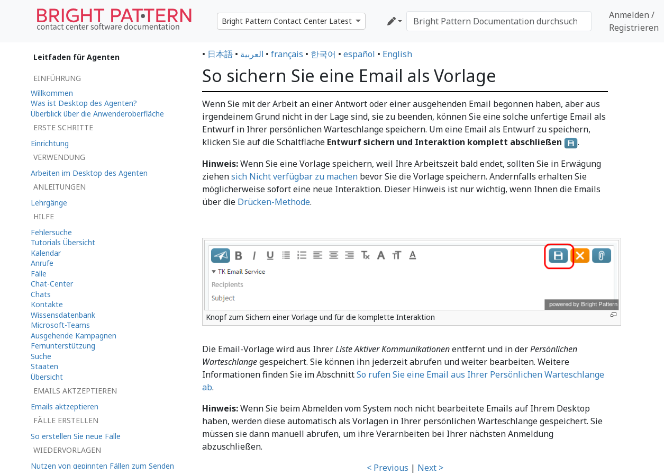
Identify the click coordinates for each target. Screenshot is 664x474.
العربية (251, 54)
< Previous (387, 467)
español (359, 54)
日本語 (220, 54)
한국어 (323, 54)
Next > (430, 467)
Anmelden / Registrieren (634, 21)
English (397, 54)
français (287, 54)
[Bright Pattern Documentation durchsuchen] (499, 21)
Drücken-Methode (274, 202)
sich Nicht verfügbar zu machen (294, 176)
